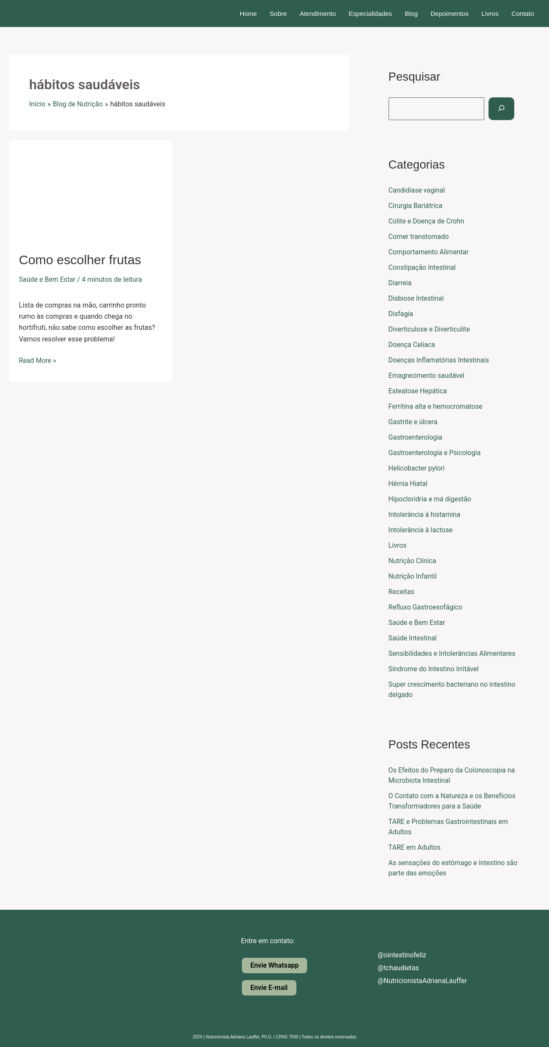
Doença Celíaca (412, 345)
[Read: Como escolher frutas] (90, 190)
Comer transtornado (419, 236)
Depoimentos (449, 13)
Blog (411, 13)
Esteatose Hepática (418, 391)
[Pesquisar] (502, 108)
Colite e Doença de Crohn (427, 221)
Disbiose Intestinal (417, 298)
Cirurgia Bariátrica (416, 206)
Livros (489, 13)
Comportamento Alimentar (429, 252)
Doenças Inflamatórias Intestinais (440, 360)
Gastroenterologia (416, 437)
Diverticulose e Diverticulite (430, 329)
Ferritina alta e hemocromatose (436, 406)
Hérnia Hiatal (408, 484)
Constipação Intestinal (423, 267)
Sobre (278, 13)
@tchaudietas (391, 968)
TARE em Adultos (415, 847)
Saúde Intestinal (413, 638)
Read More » (38, 360)
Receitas (402, 592)
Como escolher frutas (80, 260)
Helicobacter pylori (417, 468)
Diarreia (400, 283)
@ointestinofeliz (395, 955)
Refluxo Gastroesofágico (426, 607)
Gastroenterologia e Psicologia (435, 453)
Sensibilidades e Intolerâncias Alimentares (453, 653)
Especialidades (370, 13)
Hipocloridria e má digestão (431, 499)
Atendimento (318, 13)
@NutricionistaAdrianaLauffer (415, 981)
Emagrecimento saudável (427, 375)
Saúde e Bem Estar (47, 279)
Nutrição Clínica (413, 561)
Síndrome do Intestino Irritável (434, 669)
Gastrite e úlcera (413, 422)
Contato (522, 13)
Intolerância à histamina (425, 514)
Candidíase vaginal (417, 190)
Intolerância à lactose (421, 530)
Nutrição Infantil (413, 576)
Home (248, 13)
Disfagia (401, 314)
